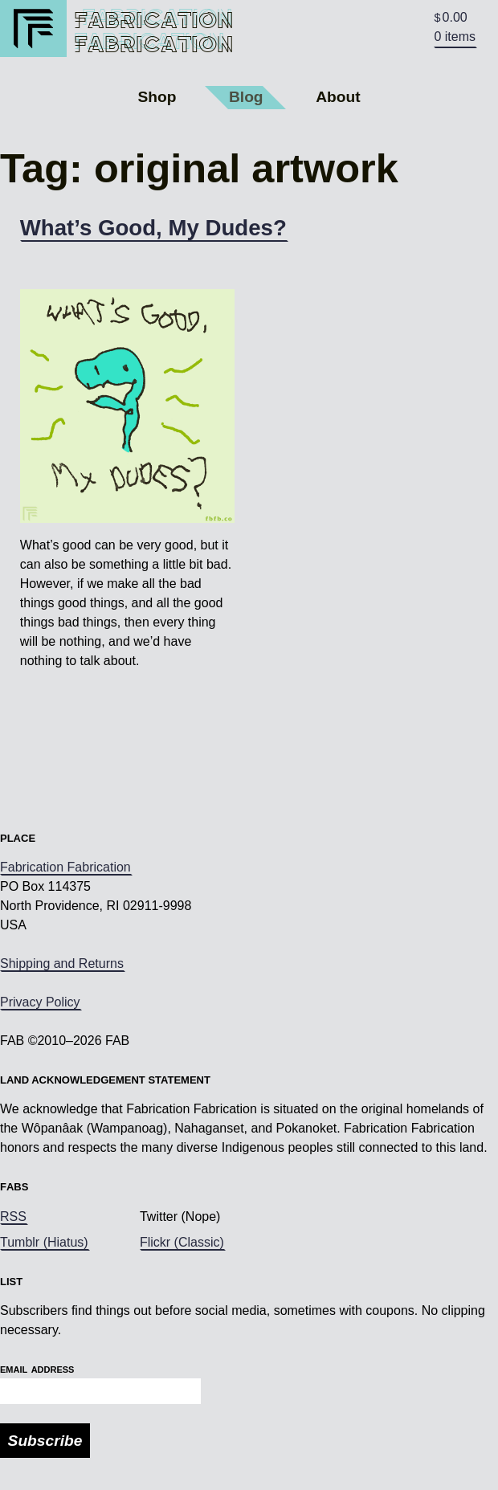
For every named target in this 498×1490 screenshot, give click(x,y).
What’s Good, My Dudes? (153, 227)
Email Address (37, 1368)
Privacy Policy (40, 1002)
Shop (156, 96)
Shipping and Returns (62, 963)
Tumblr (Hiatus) (44, 1242)
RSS (13, 1216)
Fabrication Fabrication (65, 867)
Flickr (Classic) (182, 1242)
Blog (246, 96)
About (338, 96)
